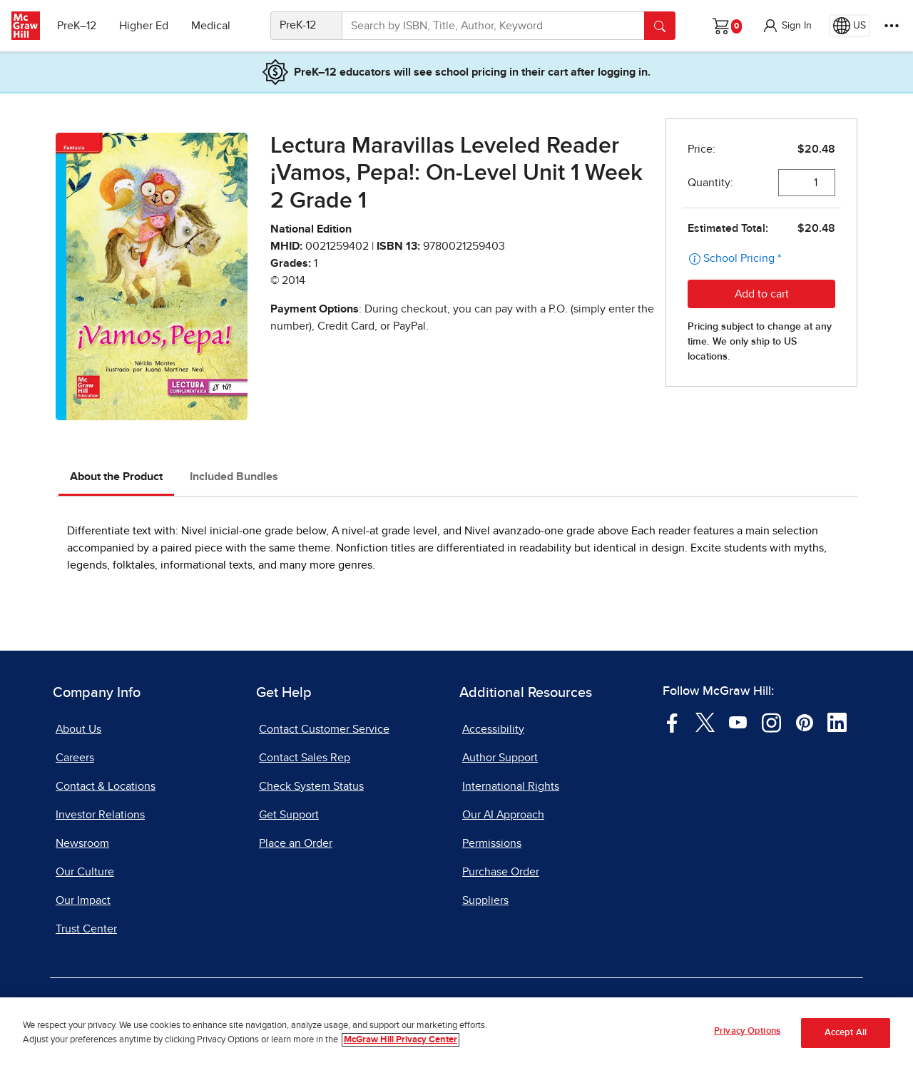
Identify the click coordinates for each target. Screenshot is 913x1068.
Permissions (491, 843)
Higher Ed (143, 25)
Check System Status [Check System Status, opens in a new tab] (311, 786)
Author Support (500, 757)
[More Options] (892, 26)
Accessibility (493, 729)
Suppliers (485, 900)
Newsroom (82, 843)
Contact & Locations (105, 786)
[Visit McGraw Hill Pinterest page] (804, 722)
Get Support (289, 814)
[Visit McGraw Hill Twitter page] (705, 722)
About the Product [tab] (116, 476)
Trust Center (86, 929)
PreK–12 (76, 25)
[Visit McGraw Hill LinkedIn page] (837, 722)
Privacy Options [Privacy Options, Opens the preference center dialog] (747, 1031)
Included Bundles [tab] (234, 476)
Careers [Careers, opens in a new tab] (75, 757)
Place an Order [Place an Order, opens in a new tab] (295, 843)
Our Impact (83, 900)
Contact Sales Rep (304, 757)
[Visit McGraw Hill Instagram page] (771, 722)
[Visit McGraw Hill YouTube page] (738, 722)
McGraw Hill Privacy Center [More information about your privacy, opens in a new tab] (400, 1039)
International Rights (510, 786)
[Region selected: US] (849, 25)
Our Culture (85, 872)
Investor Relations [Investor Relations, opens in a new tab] (100, 814)
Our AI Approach (503, 814)
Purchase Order (500, 872)
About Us (78, 729)
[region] (456, 1032)
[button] (786, 26)
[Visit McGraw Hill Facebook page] (672, 722)
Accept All (846, 1032)
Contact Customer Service (324, 729)
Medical (210, 25)
